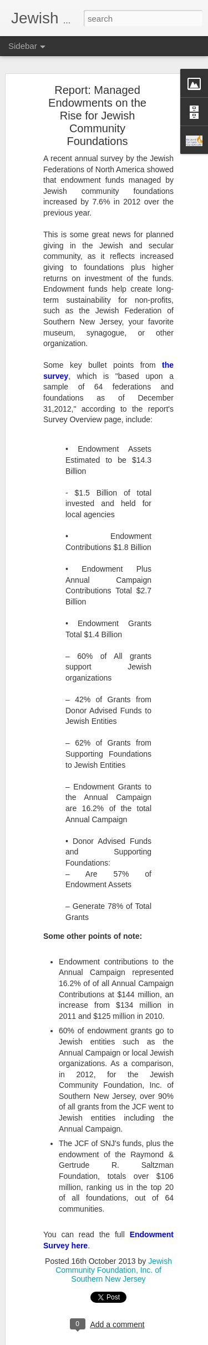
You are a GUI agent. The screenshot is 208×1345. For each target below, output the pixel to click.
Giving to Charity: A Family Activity (77, 1318)
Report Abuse (171, 1339)
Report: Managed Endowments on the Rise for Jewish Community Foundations (97, 110)
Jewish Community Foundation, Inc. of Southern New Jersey (113, 1264)
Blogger (139, 1339)
